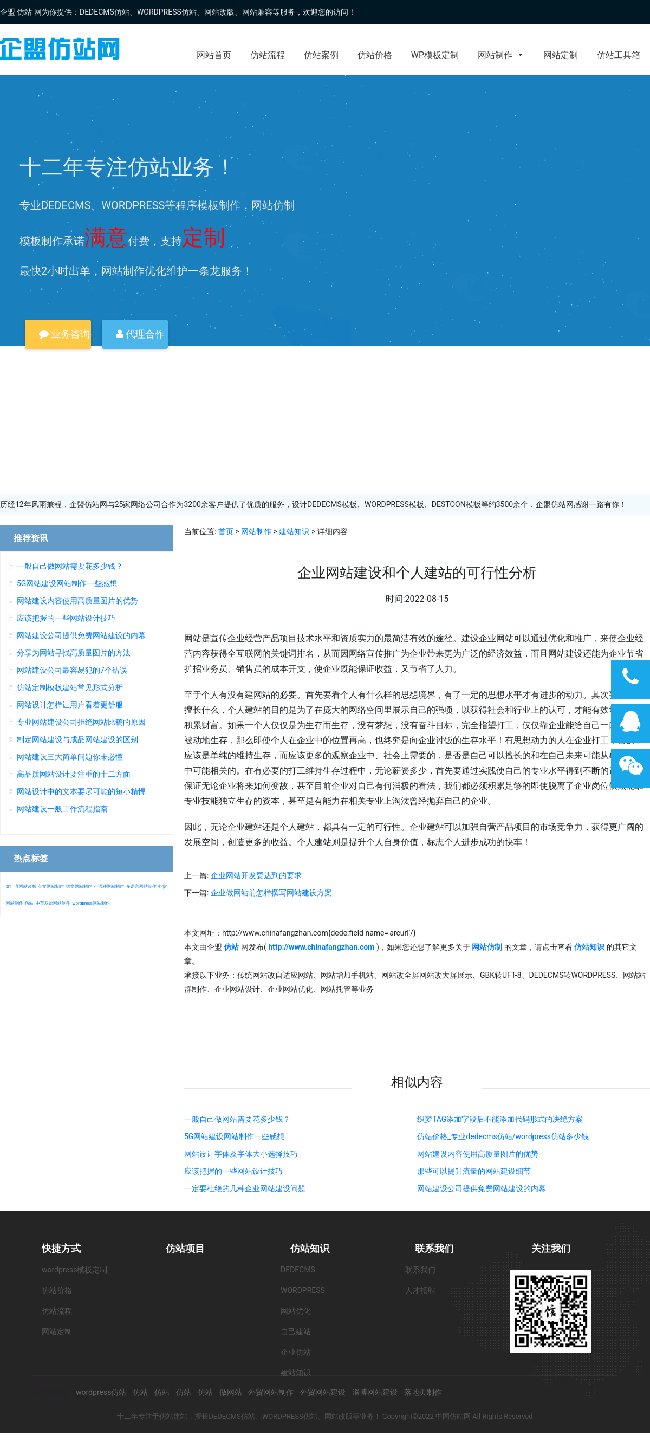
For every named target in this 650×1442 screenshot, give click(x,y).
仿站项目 (185, 1248)
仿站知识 (309, 1248)
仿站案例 (321, 55)
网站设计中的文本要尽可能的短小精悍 (81, 791)
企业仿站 (296, 1352)
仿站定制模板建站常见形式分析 (70, 687)
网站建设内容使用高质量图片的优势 (477, 1153)
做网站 (230, 1392)
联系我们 (434, 1248)
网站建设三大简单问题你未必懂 (70, 756)
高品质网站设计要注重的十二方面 (74, 774)
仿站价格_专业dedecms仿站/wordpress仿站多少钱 (503, 1136)
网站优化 (296, 1311)
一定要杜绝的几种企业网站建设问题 (245, 1188)
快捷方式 (61, 1248)
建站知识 (294, 531)
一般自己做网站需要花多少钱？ (237, 1119)
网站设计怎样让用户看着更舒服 (70, 704)
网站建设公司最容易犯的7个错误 (72, 670)
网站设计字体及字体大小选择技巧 (241, 1153)
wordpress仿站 (101, 1392)
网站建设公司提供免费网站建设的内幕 (481, 1188)
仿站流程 (267, 55)
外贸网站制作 (271, 1392)
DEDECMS (298, 1269)
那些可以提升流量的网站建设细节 (474, 1171)
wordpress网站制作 (90, 903)
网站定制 (560, 55)
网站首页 (214, 55)
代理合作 (140, 334)
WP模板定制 (435, 55)
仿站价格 (375, 55)
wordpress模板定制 (74, 1269)
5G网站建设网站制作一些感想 (234, 1136)
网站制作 (501, 55)
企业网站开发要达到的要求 (256, 875)
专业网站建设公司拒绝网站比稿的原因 (81, 722)
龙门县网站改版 (21, 886)
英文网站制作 (51, 886)
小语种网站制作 (109, 886)
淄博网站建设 (375, 1392)
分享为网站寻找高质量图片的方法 (74, 652)
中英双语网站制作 (53, 903)
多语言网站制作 (141, 886)
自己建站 (296, 1331)
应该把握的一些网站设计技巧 (233, 1171)
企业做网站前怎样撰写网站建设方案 (271, 892)
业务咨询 (64, 334)
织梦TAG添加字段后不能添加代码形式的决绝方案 (500, 1119)
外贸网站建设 (323, 1392)
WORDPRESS (303, 1290)
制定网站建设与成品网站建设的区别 (77, 739)
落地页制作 (423, 1392)
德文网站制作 (79, 886)
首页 (225, 531)
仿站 (29, 903)
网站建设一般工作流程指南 (62, 808)
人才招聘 (420, 1290)
